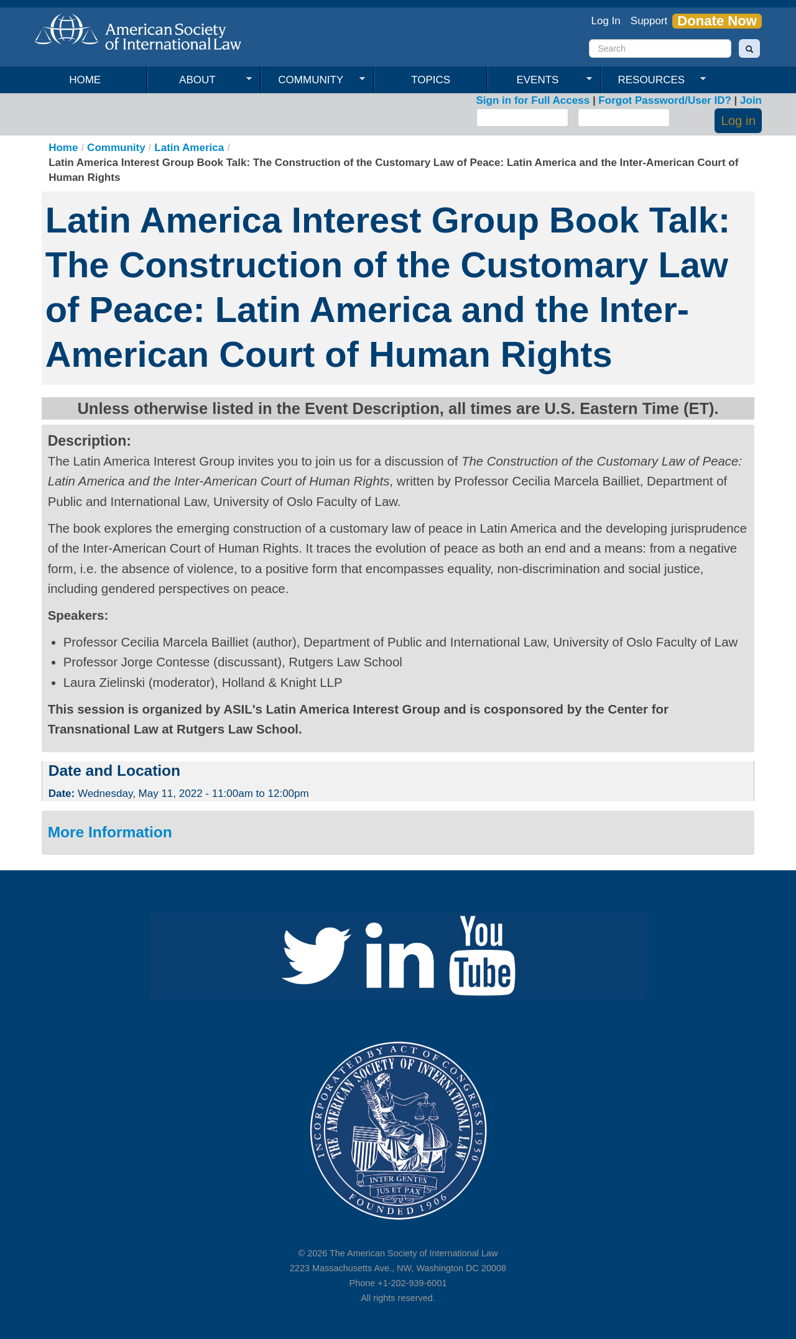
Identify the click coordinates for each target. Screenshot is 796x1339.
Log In (606, 21)
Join (751, 100)
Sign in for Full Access (533, 100)
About (199, 80)
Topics (430, 80)
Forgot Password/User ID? (664, 100)
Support (649, 21)
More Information (110, 832)
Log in (738, 120)
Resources (653, 80)
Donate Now (717, 21)
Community (313, 80)
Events (540, 80)
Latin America (189, 148)
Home (85, 80)
